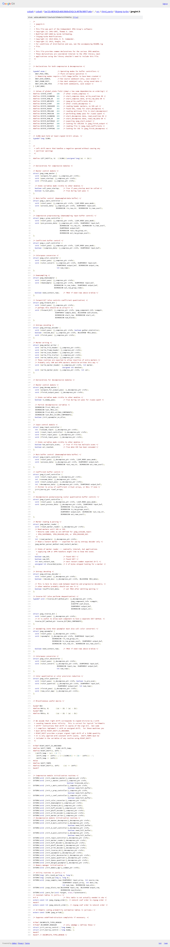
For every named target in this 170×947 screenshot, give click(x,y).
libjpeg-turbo (122, 11)
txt (160, 943)
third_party (107, 11)
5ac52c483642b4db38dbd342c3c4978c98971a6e (68, 11)
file (75, 17)
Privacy (20, 943)
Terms (27, 943)
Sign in (165, 4)
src (97, 11)
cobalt (30, 11)
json (166, 943)
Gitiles (14, 943)
